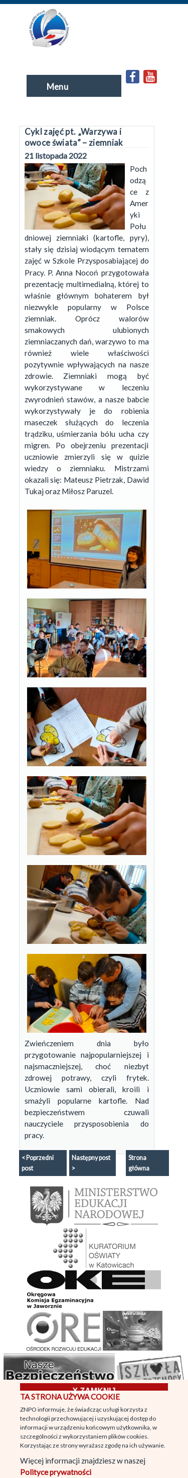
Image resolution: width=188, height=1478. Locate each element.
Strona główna (138, 1163)
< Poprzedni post (38, 1163)
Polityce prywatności (55, 1472)
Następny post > (91, 1163)
